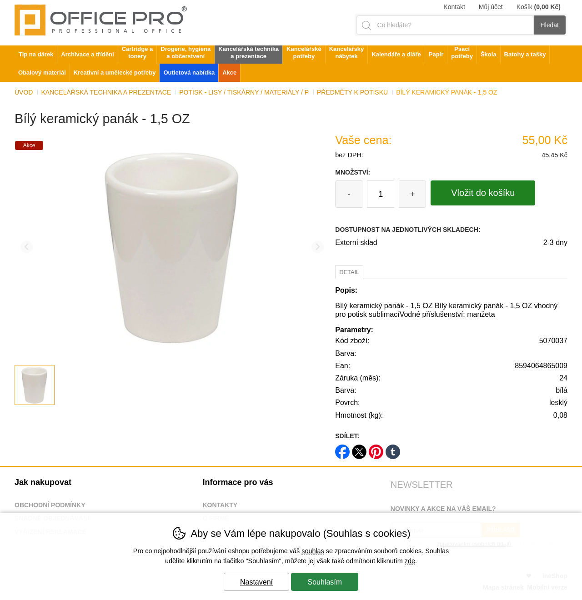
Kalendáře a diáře (396, 54)
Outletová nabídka (189, 72)
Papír (436, 54)
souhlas (312, 551)
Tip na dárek (36, 54)
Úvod (24, 92)
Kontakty (219, 505)
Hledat (550, 25)
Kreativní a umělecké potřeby (115, 72)
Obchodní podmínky (50, 505)
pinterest (376, 449)
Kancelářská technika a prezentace (106, 92)
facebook (342, 449)
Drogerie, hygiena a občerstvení (186, 52)
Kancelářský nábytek (346, 52)
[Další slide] (317, 247)
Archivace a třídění (87, 54)
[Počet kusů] (380, 194)
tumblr (393, 449)
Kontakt (454, 6)
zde (410, 561)
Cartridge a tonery (137, 52)
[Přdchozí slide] (26, 247)
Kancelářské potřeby (303, 52)
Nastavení (256, 582)
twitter (359, 449)
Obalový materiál (42, 72)
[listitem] (35, 385)
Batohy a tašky (525, 54)
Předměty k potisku (352, 92)
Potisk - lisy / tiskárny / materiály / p (244, 92)
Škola (489, 54)
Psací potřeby (462, 52)
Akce (229, 72)
